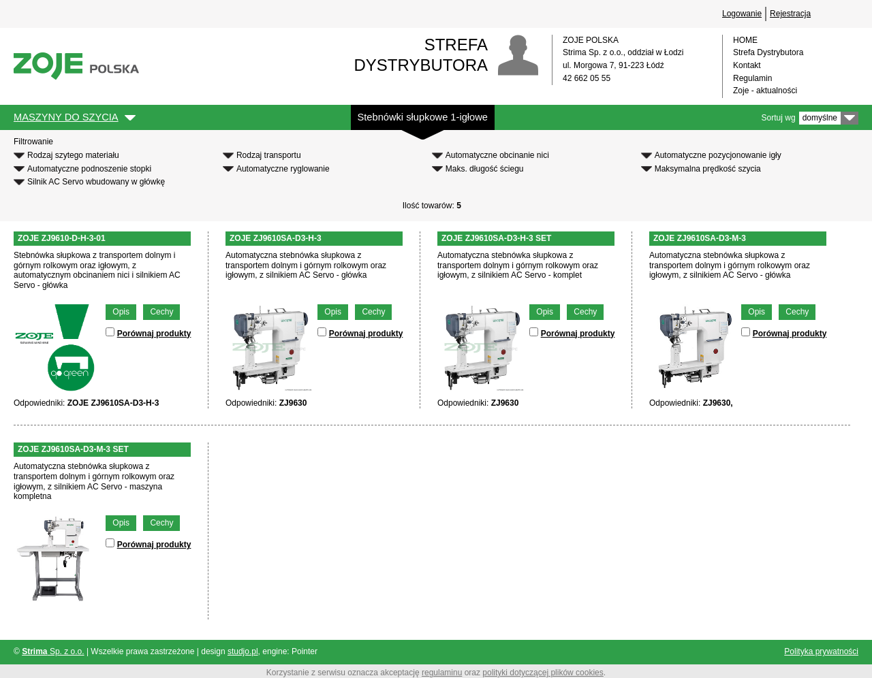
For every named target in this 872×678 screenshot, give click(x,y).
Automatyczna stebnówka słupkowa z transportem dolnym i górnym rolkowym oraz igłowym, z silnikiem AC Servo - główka (305, 265)
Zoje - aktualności (765, 90)
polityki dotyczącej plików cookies (542, 672)
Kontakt (747, 65)
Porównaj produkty (154, 333)
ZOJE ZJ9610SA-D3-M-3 (699, 238)
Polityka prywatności (821, 651)
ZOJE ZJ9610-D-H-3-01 (62, 238)
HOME (745, 40)
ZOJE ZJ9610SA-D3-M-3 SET (73, 449)
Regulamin (752, 78)
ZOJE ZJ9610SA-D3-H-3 (276, 238)
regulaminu (442, 672)
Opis (120, 312)
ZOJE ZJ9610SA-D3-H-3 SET (496, 238)
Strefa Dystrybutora (768, 52)
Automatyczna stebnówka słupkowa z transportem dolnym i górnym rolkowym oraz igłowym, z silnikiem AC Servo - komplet (517, 265)
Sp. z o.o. (53, 651)
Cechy (161, 312)
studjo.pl (243, 651)
